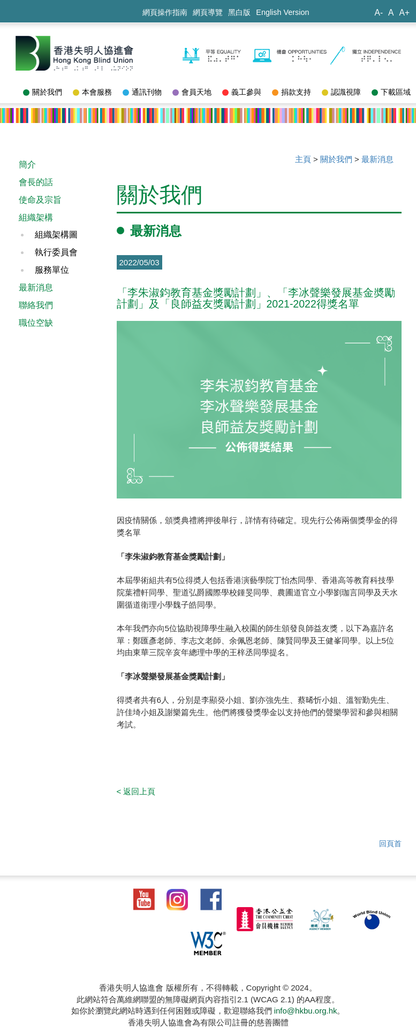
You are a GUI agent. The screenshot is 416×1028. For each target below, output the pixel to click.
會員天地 (191, 92)
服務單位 (52, 269)
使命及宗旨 (40, 199)
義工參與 (241, 92)
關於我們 (42, 92)
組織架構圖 (56, 234)
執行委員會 (56, 252)
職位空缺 (36, 322)
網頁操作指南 (164, 12)
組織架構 (36, 217)
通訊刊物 (142, 92)
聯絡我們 (36, 305)
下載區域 (391, 92)
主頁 (303, 159)
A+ (404, 12)
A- (378, 12)
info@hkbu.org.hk (305, 1010)
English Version (282, 12)
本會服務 (92, 92)
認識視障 (341, 92)
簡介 (27, 164)
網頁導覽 (208, 12)
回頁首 (390, 843)
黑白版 (239, 12)
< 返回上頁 (136, 791)
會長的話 (36, 182)
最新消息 (36, 287)
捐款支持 (291, 92)
